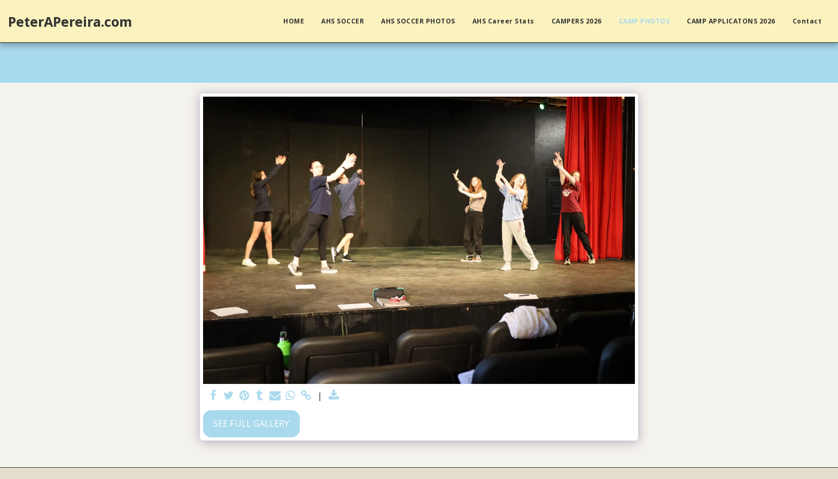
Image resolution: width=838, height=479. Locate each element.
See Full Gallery (251, 423)
